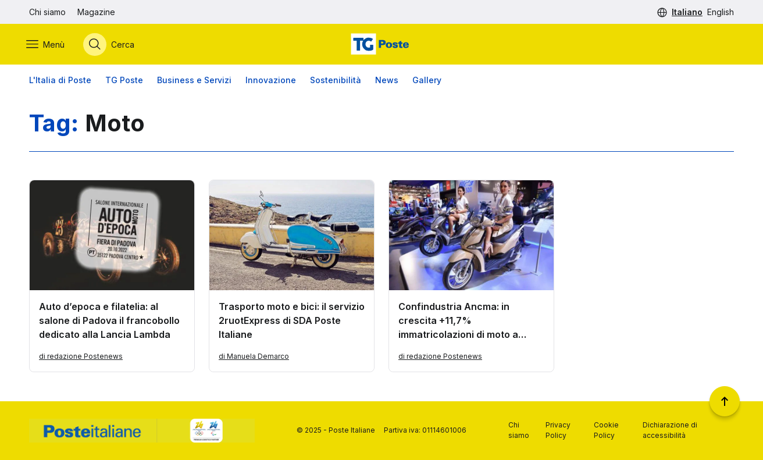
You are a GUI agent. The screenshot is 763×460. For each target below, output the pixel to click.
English (720, 12)
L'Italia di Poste (60, 81)
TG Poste (124, 81)
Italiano (687, 12)
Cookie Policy (606, 430)
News (386, 81)
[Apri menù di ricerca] (111, 44)
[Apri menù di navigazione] (48, 44)
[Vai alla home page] (381, 44)
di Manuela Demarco (254, 357)
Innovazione (270, 81)
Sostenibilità (335, 81)
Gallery (426, 81)
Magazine (96, 12)
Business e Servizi (194, 81)
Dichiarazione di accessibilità (670, 430)
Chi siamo (47, 12)
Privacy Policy (558, 430)
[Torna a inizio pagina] (724, 401)
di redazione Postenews (81, 357)
